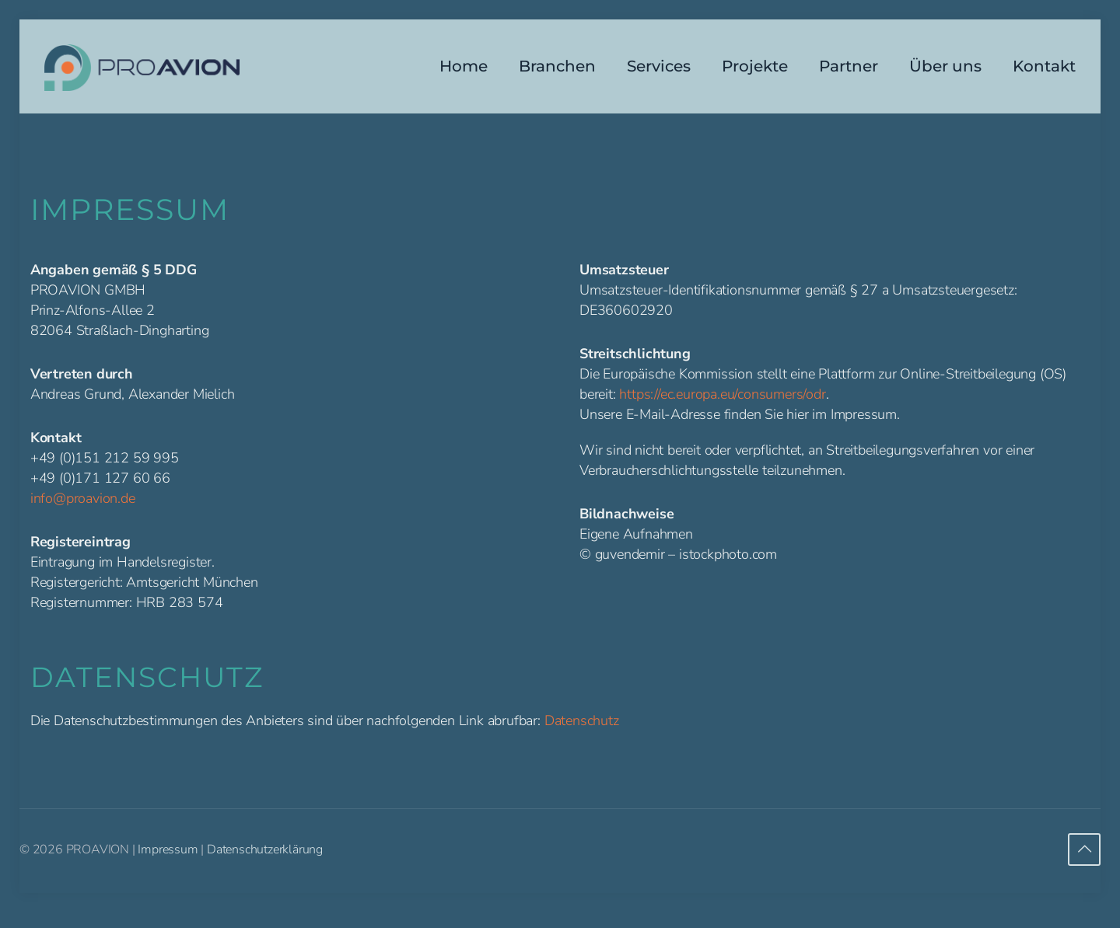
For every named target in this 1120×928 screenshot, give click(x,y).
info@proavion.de (82, 498)
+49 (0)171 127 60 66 (100, 478)
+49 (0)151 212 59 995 (104, 457)
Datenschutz (581, 720)
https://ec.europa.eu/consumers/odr (722, 394)
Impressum (168, 849)
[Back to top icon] (1084, 849)
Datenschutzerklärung (265, 849)
